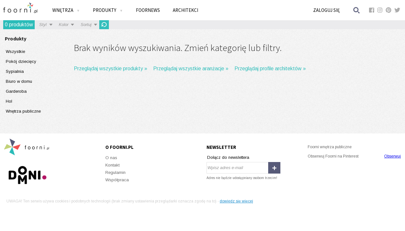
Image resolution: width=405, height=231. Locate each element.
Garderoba (16, 91)
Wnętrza (66, 10)
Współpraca (117, 179)
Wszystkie (15, 51)
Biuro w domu (19, 81)
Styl (43, 24)
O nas (111, 157)
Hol (9, 101)
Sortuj (86, 24)
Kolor (63, 24)
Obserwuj (392, 156)
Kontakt (112, 165)
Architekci (185, 10)
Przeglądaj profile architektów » (270, 68)
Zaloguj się (326, 10)
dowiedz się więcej (236, 201)
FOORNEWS (148, 10)
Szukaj (356, 10)
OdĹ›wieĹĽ (104, 24)
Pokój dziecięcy (21, 61)
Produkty (108, 10)
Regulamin (115, 172)
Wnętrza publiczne (23, 111)
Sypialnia (15, 71)
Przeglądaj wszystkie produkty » (110, 68)
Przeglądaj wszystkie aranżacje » (190, 68)
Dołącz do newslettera (228, 157)
